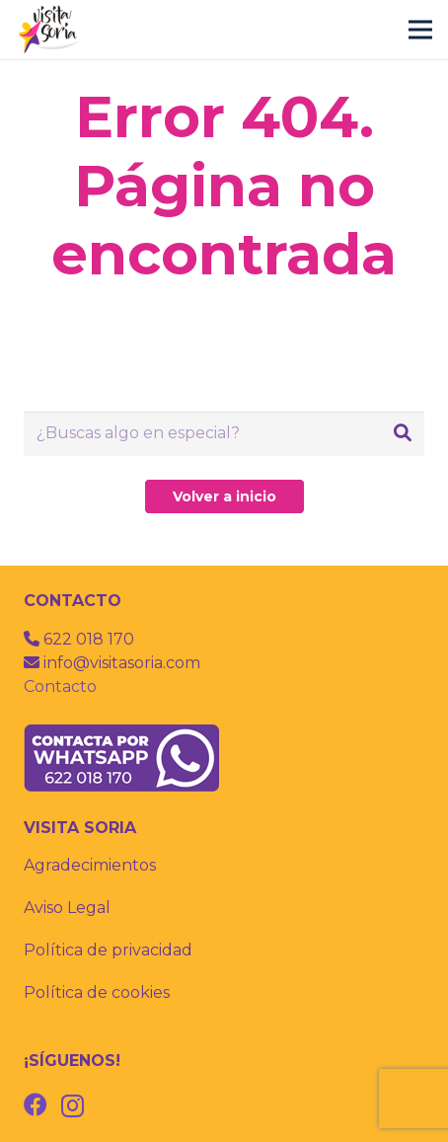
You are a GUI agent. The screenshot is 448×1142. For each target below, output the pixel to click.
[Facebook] (35, 1104)
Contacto (60, 686)
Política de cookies (97, 992)
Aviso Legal (67, 907)
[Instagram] (72, 1105)
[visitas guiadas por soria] (51, 29)
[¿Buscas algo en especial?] (224, 434)
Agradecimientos (90, 865)
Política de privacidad (108, 950)
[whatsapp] (224, 758)
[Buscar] (402, 433)
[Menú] (420, 29)
